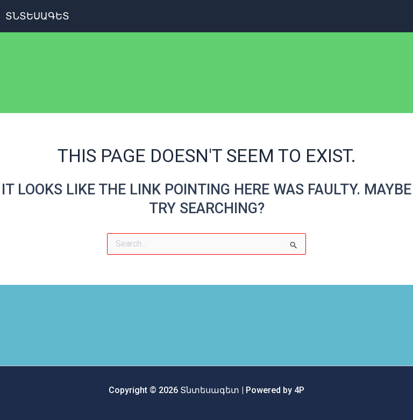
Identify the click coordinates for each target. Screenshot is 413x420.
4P (299, 390)
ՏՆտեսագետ (37, 16)
